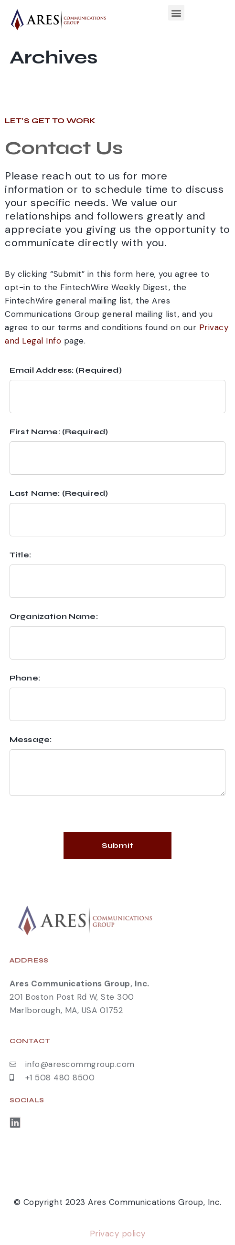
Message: (31, 739)
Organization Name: (54, 616)
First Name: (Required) (59, 431)
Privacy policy (118, 1233)
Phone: (25, 677)
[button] (176, 13)
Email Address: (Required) (66, 370)
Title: (20, 554)
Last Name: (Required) (59, 493)
